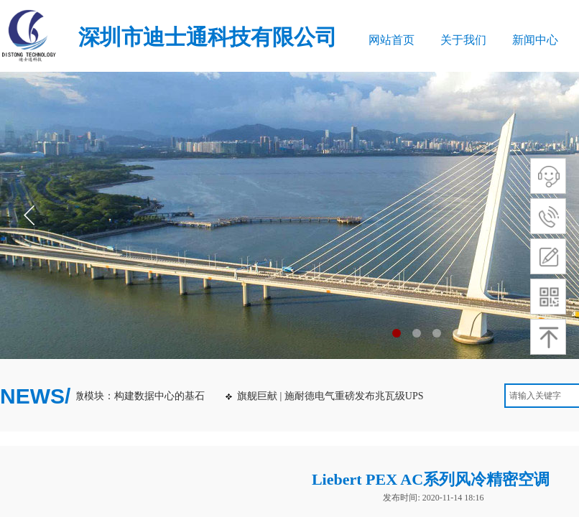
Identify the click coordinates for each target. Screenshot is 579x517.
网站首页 (391, 40)
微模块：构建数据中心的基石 (142, 396)
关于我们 (463, 40)
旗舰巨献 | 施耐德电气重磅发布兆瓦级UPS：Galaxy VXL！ (369, 396)
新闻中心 (535, 40)
